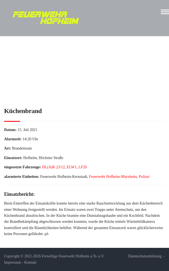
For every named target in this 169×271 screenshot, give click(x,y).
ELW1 (72, 167)
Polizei (144, 177)
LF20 (83, 167)
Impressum (12, 262)
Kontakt (30, 262)
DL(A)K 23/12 (53, 167)
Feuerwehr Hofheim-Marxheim (113, 177)
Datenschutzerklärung (145, 256)
